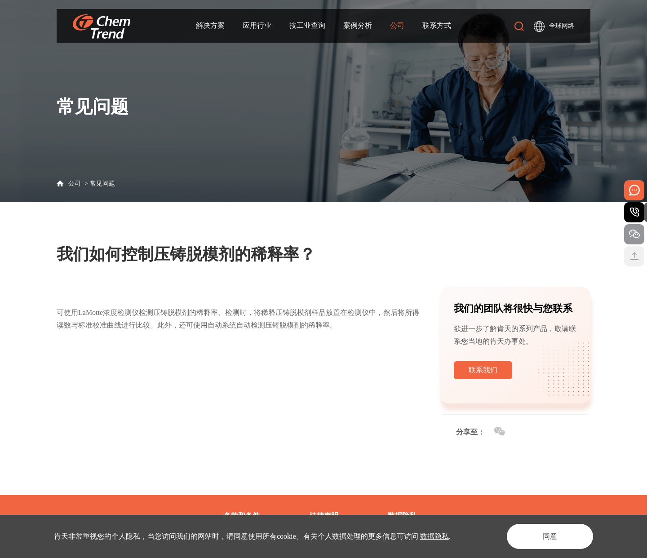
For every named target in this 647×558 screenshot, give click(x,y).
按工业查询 (307, 25)
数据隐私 (434, 536)
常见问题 (102, 183)
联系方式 (436, 25)
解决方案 (210, 25)
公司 (397, 25)
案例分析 (357, 25)
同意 (550, 536)
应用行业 (257, 25)
